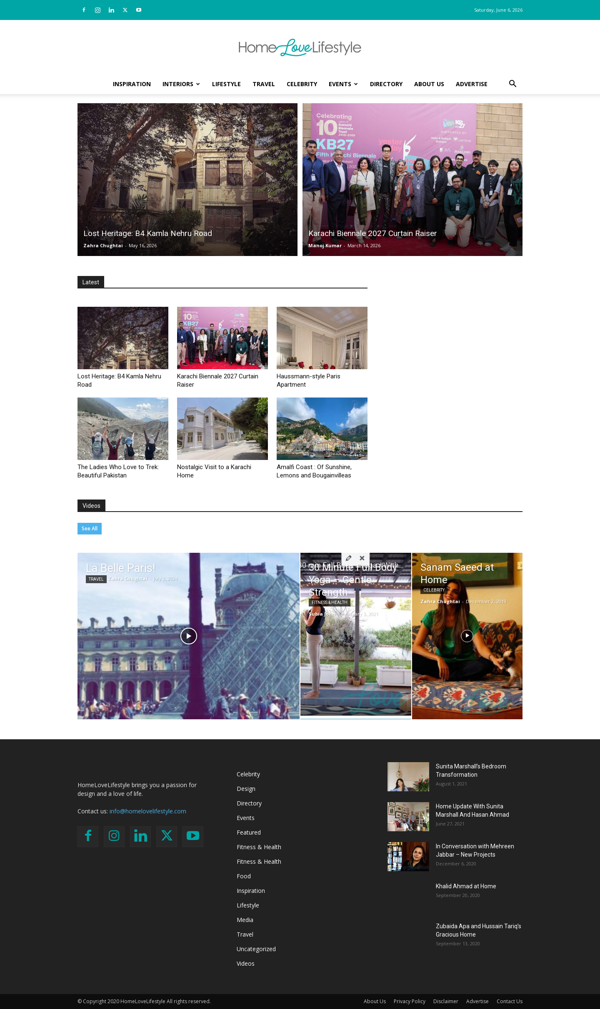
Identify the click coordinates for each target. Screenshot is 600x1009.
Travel (263, 84)
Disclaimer (445, 1001)
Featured (249, 832)
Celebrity (302, 84)
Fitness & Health (330, 602)
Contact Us (509, 1001)
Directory (386, 84)
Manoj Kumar (325, 245)
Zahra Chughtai (103, 245)
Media (245, 920)
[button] (512, 85)
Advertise (472, 84)
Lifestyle (226, 84)
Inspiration (132, 84)
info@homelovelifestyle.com (148, 811)
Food (244, 876)
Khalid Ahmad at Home (466, 886)
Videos (91, 505)
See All (90, 528)
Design (246, 789)
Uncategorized (256, 949)
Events (343, 84)
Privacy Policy (409, 1001)
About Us (429, 84)
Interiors (181, 84)
